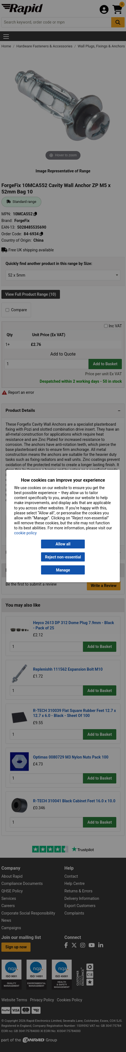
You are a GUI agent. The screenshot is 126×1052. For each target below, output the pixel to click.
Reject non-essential (63, 557)
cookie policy (25, 533)
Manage (63, 570)
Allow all (63, 544)
